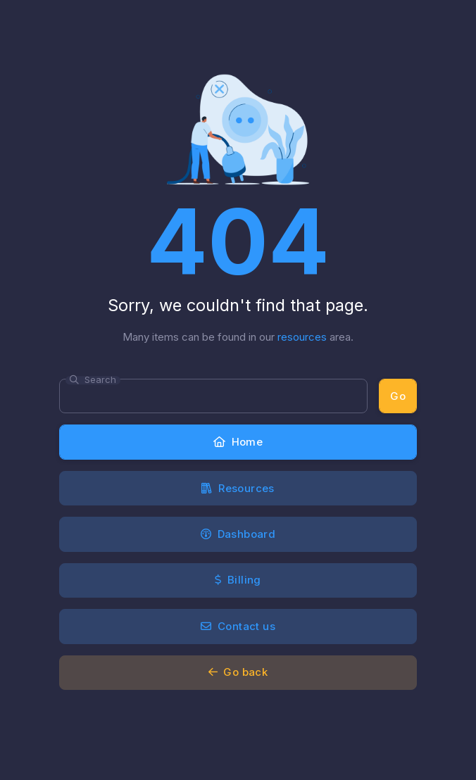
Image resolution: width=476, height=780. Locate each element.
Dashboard (238, 534)
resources (302, 337)
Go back (238, 672)
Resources (237, 488)
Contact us (238, 626)
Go (398, 396)
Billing (238, 579)
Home (238, 441)
